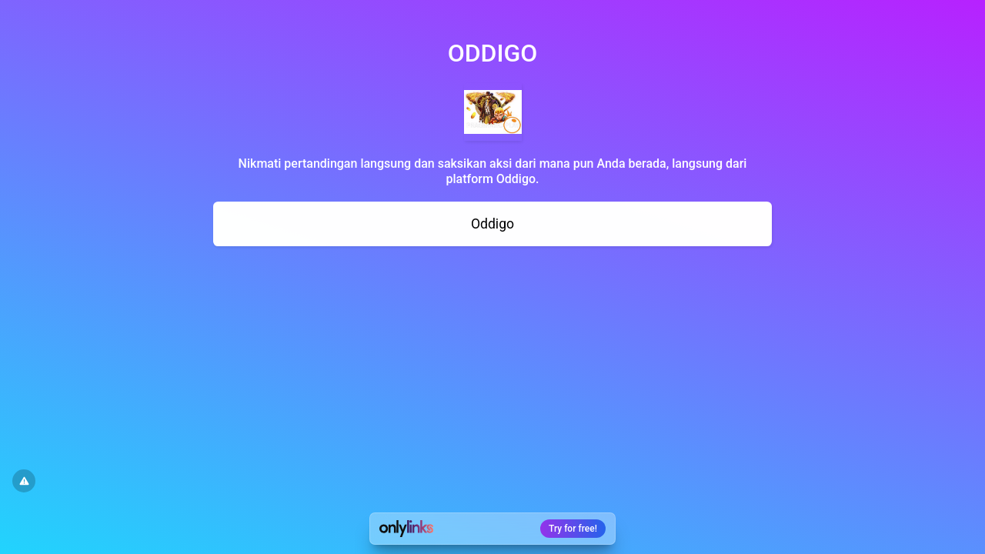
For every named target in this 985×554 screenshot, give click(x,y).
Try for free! (573, 528)
